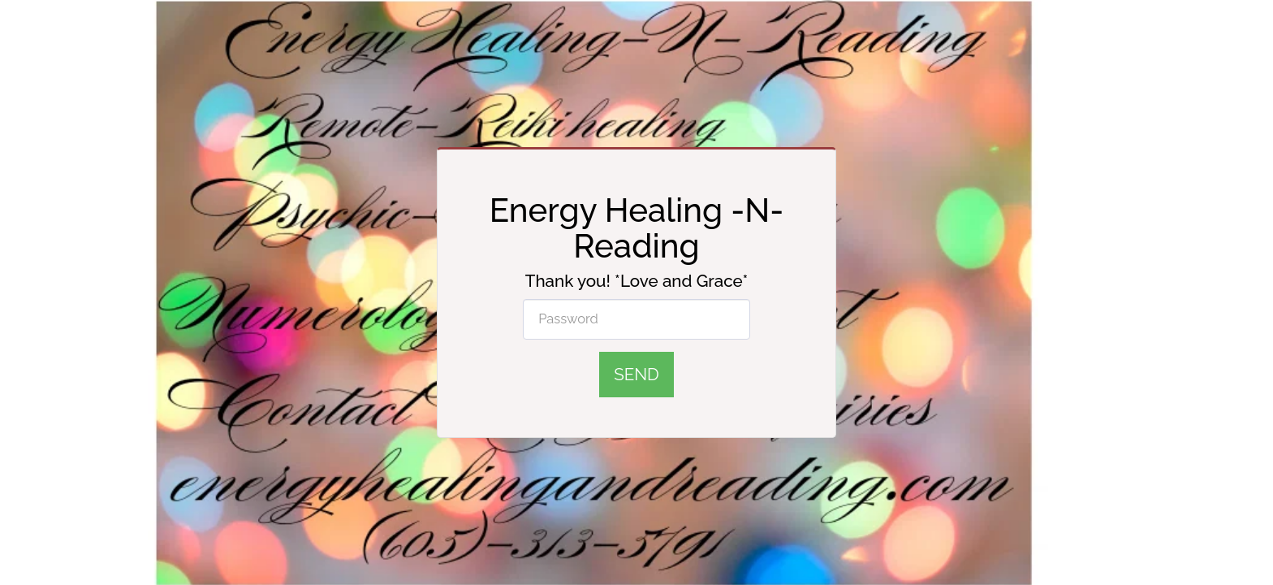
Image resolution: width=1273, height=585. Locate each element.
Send (636, 374)
